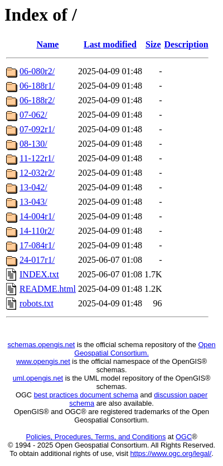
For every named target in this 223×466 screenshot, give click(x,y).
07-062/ (33, 114)
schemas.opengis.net (41, 344)
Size (153, 44)
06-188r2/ (37, 100)
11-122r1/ (37, 158)
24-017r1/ (37, 260)
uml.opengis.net (38, 378)
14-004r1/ (37, 216)
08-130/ (33, 143)
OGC (184, 437)
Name (47, 44)
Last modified (110, 44)
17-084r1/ (37, 245)
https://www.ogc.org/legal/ (171, 453)
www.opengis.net (43, 361)
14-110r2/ (37, 231)
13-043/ (33, 201)
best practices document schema (86, 395)
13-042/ (33, 187)
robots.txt (37, 303)
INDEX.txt (39, 274)
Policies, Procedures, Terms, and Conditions (96, 437)
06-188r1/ (37, 85)
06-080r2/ (37, 71)
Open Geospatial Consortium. (144, 348)
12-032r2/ (37, 172)
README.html (48, 289)
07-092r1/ (37, 129)
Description (186, 44)
